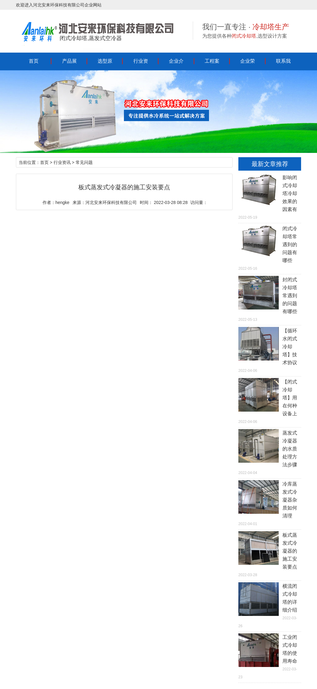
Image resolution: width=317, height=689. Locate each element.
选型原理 (105, 63)
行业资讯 (140, 63)
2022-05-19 (269, 197)
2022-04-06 (269, 350)
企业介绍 (176, 63)
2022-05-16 (269, 248)
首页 (34, 61)
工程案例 (212, 63)
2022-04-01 (269, 503)
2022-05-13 (269, 299)
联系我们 (283, 63)
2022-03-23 (269, 656)
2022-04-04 (269, 452)
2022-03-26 (269, 605)
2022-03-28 (269, 554)
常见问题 (84, 162)
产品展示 (69, 63)
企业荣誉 (247, 63)
